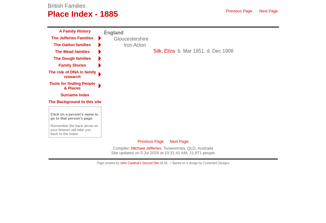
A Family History (75, 31)
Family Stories (72, 65)
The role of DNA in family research (72, 74)
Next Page (268, 11)
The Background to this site (75, 101)
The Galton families (72, 44)
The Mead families (72, 51)
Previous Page (239, 11)
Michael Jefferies (146, 148)
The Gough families (72, 58)
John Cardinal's (131, 163)
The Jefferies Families (72, 38)
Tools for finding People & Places (72, 85)
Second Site (150, 163)
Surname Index (75, 95)
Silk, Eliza (164, 51)
